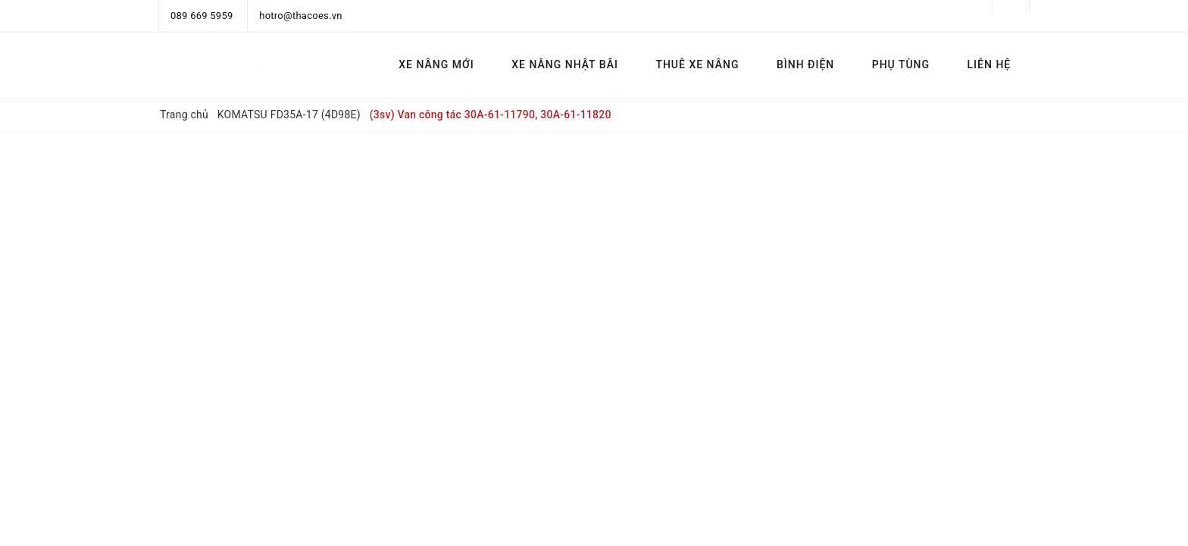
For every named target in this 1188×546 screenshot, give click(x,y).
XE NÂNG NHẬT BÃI (564, 64)
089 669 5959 (201, 15)
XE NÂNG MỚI (436, 64)
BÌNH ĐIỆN (805, 64)
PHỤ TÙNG (901, 64)
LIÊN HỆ (989, 64)
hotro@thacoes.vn (300, 15)
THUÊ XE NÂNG (697, 64)
